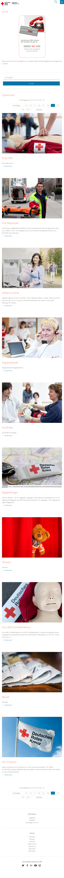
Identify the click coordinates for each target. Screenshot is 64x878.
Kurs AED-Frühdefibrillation (16, 627)
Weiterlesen (8, 166)
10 (48, 105)
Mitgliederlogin (10, 492)
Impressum (32, 846)
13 (23, 109)
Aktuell (5, 697)
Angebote (32, 818)
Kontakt (32, 839)
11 (53, 105)
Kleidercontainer (10, 292)
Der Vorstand (9, 762)
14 (28, 109)
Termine (6, 562)
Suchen (31, 83)
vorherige (16, 105)
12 (58, 105)
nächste (39, 109)
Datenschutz (32, 844)
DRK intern (32, 851)
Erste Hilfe (7, 158)
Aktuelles (32, 820)
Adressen (32, 837)
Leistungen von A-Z (32, 822)
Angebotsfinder (10, 362)
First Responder (10, 223)
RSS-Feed (32, 849)
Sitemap (32, 841)
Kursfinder (7, 427)
